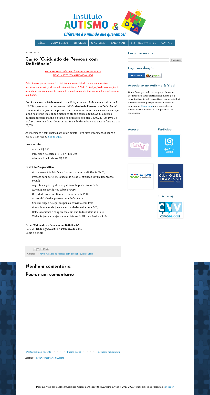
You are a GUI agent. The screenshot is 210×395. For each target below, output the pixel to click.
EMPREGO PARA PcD (143, 42)
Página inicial (74, 352)
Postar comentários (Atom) (49, 358)
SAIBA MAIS (118, 42)
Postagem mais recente (38, 352)
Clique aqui (146, 106)
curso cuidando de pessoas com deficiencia (60, 254)
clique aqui (54, 136)
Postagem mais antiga (108, 352)
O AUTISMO (98, 42)
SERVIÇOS (80, 42)
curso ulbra (87, 254)
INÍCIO (41, 42)
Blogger (169, 387)
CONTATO (166, 42)
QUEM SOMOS (59, 42)
